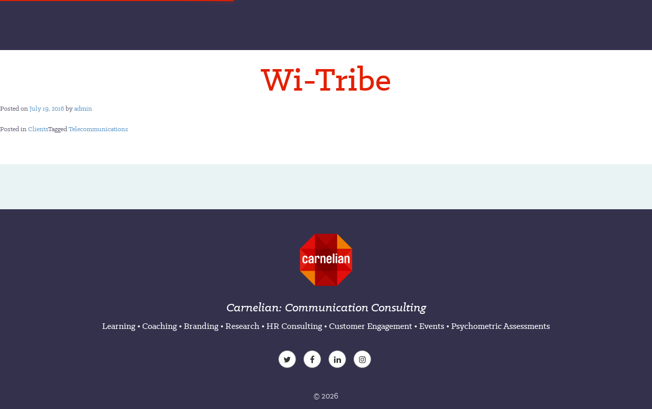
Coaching (159, 325)
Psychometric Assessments (500, 325)
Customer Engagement (370, 325)
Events (431, 325)
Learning (118, 325)
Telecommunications (98, 129)
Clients (38, 129)
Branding (201, 325)
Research (242, 325)
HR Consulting (294, 325)
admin (83, 108)
